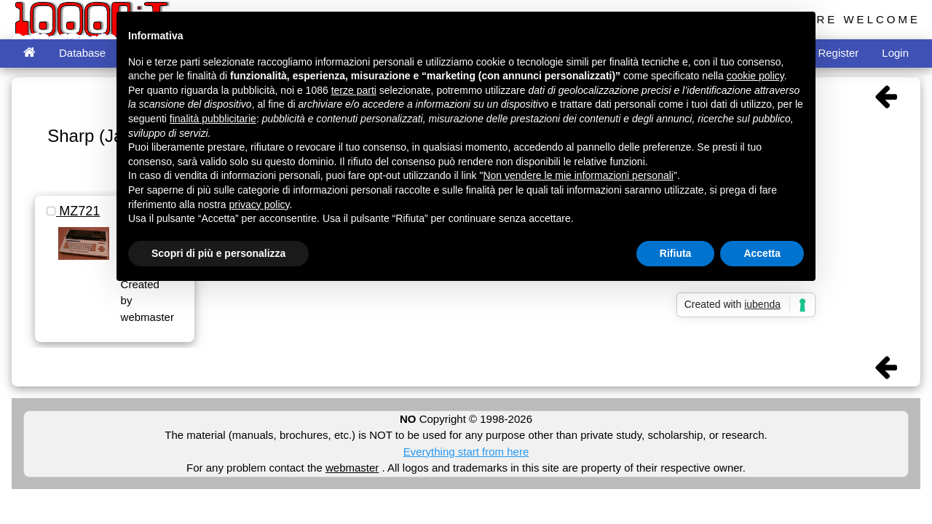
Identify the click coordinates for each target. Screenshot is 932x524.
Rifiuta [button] (676, 253)
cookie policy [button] (755, 76)
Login (895, 53)
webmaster (352, 467)
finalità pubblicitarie (213, 118)
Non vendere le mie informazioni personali (578, 175)
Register (838, 53)
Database (82, 53)
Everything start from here (466, 451)
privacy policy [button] (259, 204)
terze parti (353, 90)
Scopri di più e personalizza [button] (218, 253)
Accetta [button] (762, 253)
